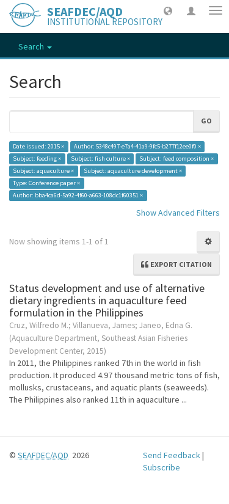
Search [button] (35, 46)
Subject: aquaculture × (43, 171)
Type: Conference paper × (46, 183)
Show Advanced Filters (178, 212)
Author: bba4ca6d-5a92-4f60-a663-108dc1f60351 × (78, 195)
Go (206, 120)
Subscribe (161, 467)
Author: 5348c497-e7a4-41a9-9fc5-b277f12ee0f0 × (137, 146)
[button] (168, 10)
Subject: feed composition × (176, 159)
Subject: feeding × (37, 159)
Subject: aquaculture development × (133, 171)
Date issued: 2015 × (38, 146)
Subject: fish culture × (100, 159)
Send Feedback (171, 455)
